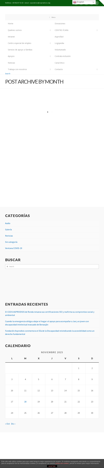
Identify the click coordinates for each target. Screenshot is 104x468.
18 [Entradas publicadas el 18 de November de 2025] (25, 401)
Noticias (9, 235)
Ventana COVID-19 (13, 248)
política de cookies (62, 463)
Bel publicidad (58, 458)
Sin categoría (11, 242)
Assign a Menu (52, 453)
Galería (8, 229)
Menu (52, 17)
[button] (101, 2)
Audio (7, 223)
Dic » (13, 423)
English (78, 2)
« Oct (7, 423)
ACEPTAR (51, 466)
